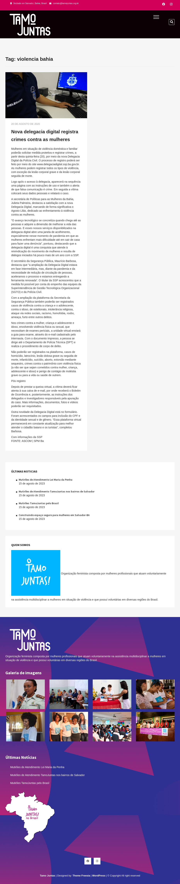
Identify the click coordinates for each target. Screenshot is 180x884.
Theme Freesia (81, 875)
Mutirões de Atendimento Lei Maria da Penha (45, 479)
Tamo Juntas (47, 875)
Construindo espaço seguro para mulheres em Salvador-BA (54, 515)
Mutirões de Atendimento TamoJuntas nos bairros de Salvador (56, 491)
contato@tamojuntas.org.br (64, 3)
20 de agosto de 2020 (25, 123)
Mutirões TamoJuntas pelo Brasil (39, 503)
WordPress (98, 875)
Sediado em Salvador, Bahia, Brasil (28, 3)
